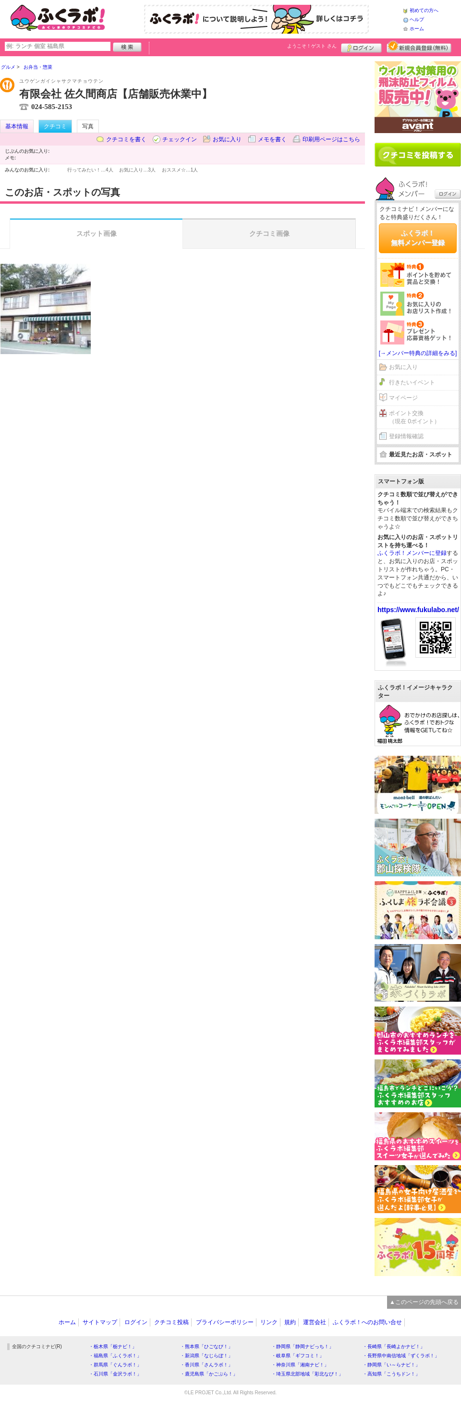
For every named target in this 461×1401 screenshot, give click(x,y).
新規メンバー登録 (419, 46)
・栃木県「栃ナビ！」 (113, 1346)
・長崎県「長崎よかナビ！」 (394, 1346)
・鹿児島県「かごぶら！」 (209, 1373)
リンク (269, 1322)
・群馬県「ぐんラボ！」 (115, 1364)
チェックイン (179, 139)
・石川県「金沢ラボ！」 (115, 1373)
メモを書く (272, 139)
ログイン (361, 46)
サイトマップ (100, 1322)
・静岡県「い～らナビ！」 (391, 1364)
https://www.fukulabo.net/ (418, 610)
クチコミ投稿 (171, 1322)
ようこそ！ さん (312, 46)
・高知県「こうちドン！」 (391, 1373)
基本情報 (16, 126)
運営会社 (314, 1322)
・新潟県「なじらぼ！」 (206, 1355)
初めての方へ (424, 10)
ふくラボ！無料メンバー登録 (418, 237)
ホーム (417, 28)
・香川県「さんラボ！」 (206, 1364)
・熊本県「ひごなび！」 (206, 1346)
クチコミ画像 (269, 233)
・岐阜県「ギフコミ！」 (297, 1355)
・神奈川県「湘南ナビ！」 (300, 1364)
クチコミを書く (126, 139)
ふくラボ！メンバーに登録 (412, 553)
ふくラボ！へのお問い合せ (367, 1322)
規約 (290, 1322)
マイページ (403, 397)
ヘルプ (417, 19)
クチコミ (55, 126)
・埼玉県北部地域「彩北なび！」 (307, 1373)
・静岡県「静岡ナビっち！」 (302, 1346)
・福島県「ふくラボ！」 (115, 1355)
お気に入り (227, 139)
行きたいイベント (412, 382)
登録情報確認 (406, 436)
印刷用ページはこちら (331, 139)
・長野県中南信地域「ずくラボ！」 (401, 1355)
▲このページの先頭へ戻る (424, 1302)
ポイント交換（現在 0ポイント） (414, 417)
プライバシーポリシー (225, 1322)
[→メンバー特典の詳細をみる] (418, 353)
